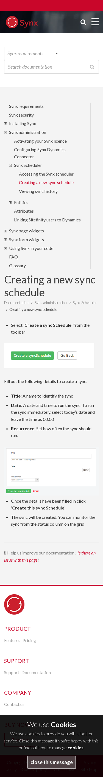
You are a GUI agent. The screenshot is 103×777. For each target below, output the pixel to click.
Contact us (14, 704)
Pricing (29, 640)
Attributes (24, 210)
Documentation (16, 302)
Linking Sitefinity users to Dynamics (47, 219)
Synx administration (27, 132)
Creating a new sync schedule (46, 182)
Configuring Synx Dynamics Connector (40, 153)
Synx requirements (26, 106)
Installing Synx (22, 123)
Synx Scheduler (28, 165)
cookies (75, 747)
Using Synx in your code (31, 248)
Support (11, 672)
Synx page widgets (26, 230)
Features (12, 640)
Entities (21, 202)
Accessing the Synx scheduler (46, 173)
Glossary (17, 265)
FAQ (13, 256)
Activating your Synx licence (40, 140)
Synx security (21, 114)
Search (92, 67)
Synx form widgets (26, 239)
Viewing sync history (38, 191)
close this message (51, 762)
